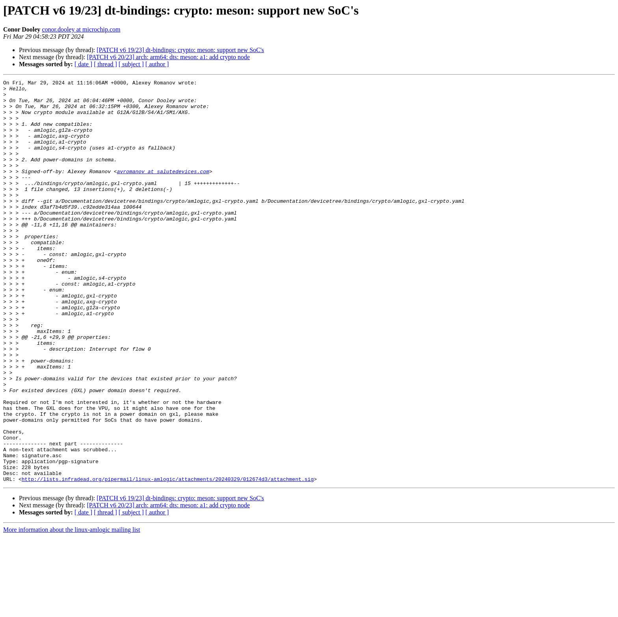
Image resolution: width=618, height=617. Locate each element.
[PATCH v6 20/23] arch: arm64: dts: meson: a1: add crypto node (168, 57)
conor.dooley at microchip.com (81, 29)
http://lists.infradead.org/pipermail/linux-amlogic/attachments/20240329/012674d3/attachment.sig (168, 559)
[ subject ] (131, 64)
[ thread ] (105, 64)
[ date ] (83, 64)
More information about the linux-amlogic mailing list (71, 610)
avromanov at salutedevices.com (163, 190)
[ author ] (157, 64)
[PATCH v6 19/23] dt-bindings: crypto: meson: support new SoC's (180, 50)
